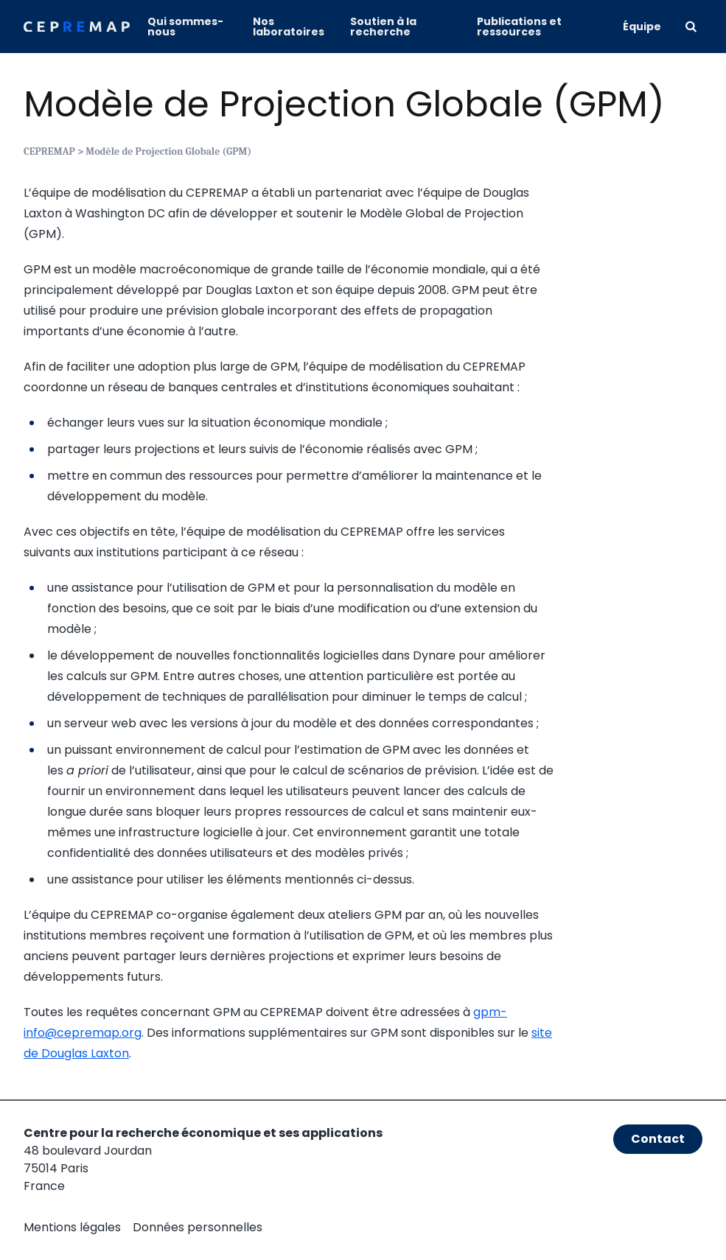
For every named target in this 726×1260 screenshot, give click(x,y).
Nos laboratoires (288, 26)
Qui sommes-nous (185, 26)
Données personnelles (197, 1227)
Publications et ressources (519, 26)
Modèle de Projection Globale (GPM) (344, 104)
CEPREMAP (49, 151)
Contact (658, 1138)
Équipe (642, 26)
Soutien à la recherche (383, 26)
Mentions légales (72, 1227)
